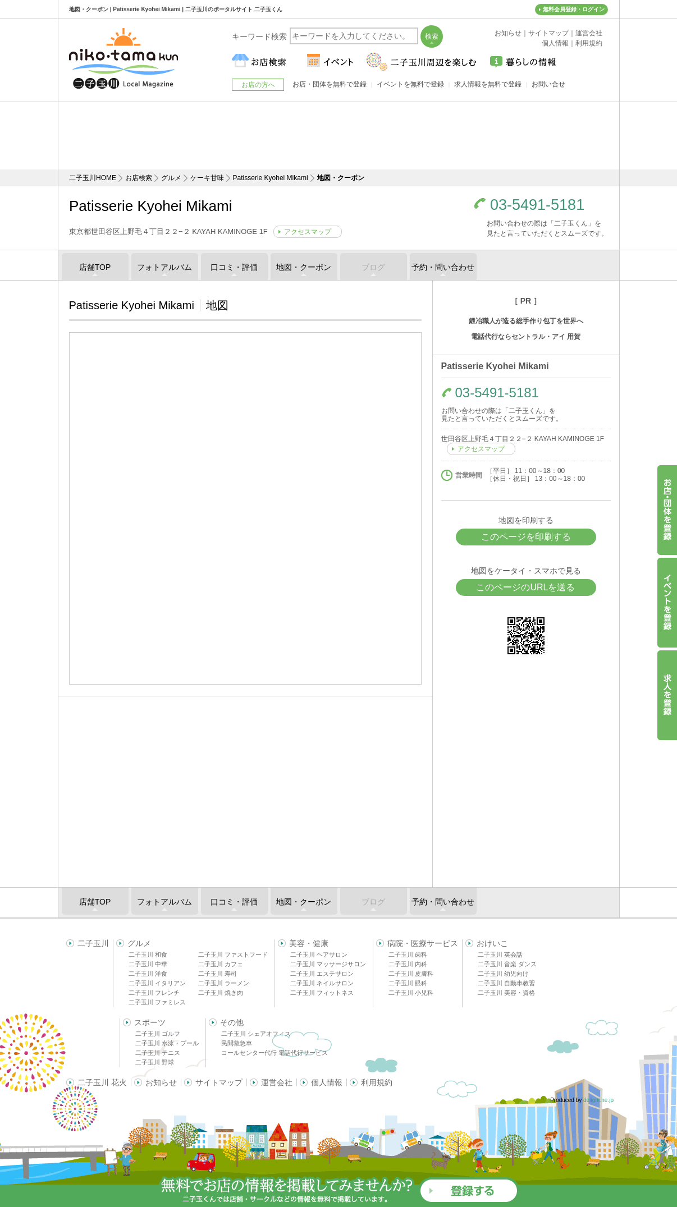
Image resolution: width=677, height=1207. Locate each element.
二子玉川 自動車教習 (506, 983)
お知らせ (161, 1082)
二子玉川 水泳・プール (167, 1043)
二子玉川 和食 (148, 954)
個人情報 (326, 1082)
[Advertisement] (338, 136)
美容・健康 (308, 943)
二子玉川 (93, 943)
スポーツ (150, 1022)
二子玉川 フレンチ (154, 992)
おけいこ (492, 943)
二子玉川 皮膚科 (410, 973)
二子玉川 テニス (157, 1052)
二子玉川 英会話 (500, 954)
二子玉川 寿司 (217, 973)
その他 (232, 1022)
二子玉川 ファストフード (233, 954)
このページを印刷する (526, 536)
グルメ (171, 178)
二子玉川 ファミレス (157, 1002)
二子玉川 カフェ (220, 964)
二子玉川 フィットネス (322, 992)
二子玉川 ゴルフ (157, 1033)
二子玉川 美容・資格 (506, 992)
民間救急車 (236, 1043)
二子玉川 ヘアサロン (318, 954)
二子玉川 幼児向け (503, 973)
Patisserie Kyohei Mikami (270, 178)
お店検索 (138, 178)
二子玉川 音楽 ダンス (507, 964)
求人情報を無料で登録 (488, 84)
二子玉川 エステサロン (322, 973)
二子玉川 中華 (148, 964)
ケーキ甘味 (207, 178)
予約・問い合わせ (442, 267)
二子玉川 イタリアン (157, 983)
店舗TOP (95, 267)
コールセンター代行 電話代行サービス (274, 1052)
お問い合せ (548, 84)
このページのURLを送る (525, 587)
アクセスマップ (307, 232)
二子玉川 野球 (154, 1062)
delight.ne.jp (598, 1100)
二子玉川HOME (92, 178)
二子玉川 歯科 (407, 954)
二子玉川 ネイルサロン (322, 983)
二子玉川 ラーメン (223, 983)
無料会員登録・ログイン (574, 9)
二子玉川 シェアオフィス (256, 1033)
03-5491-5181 (537, 205)
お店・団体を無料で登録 (329, 84)
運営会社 (276, 1082)
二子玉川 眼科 (407, 983)
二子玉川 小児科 (410, 992)
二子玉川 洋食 (148, 973)
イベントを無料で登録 (410, 84)
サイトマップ (219, 1082)
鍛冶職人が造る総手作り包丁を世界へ (526, 321)
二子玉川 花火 (102, 1082)
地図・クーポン (303, 267)
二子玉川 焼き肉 (220, 992)
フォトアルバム (164, 267)
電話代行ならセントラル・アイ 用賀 (525, 337)
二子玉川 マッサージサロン (328, 964)
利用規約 (376, 1082)
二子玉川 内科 (407, 964)
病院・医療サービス (422, 943)
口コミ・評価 (234, 267)
